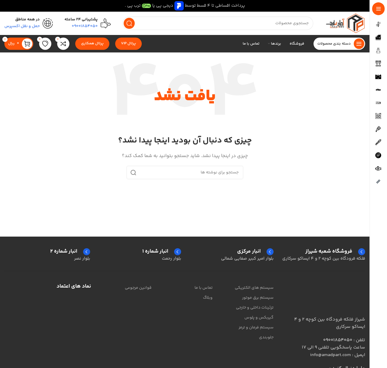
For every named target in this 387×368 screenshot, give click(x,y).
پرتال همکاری (92, 43)
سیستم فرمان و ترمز (256, 327)
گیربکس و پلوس (259, 317)
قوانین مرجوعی (138, 288)
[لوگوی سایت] (345, 23)
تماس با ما (204, 288)
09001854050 (337, 340)
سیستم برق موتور (258, 298)
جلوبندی (266, 337)
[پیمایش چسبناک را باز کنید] (339, 44)
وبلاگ (208, 298)
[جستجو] (217, 23)
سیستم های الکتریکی (254, 288)
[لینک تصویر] (336, 296)
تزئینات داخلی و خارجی (255, 307)
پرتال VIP (128, 43)
